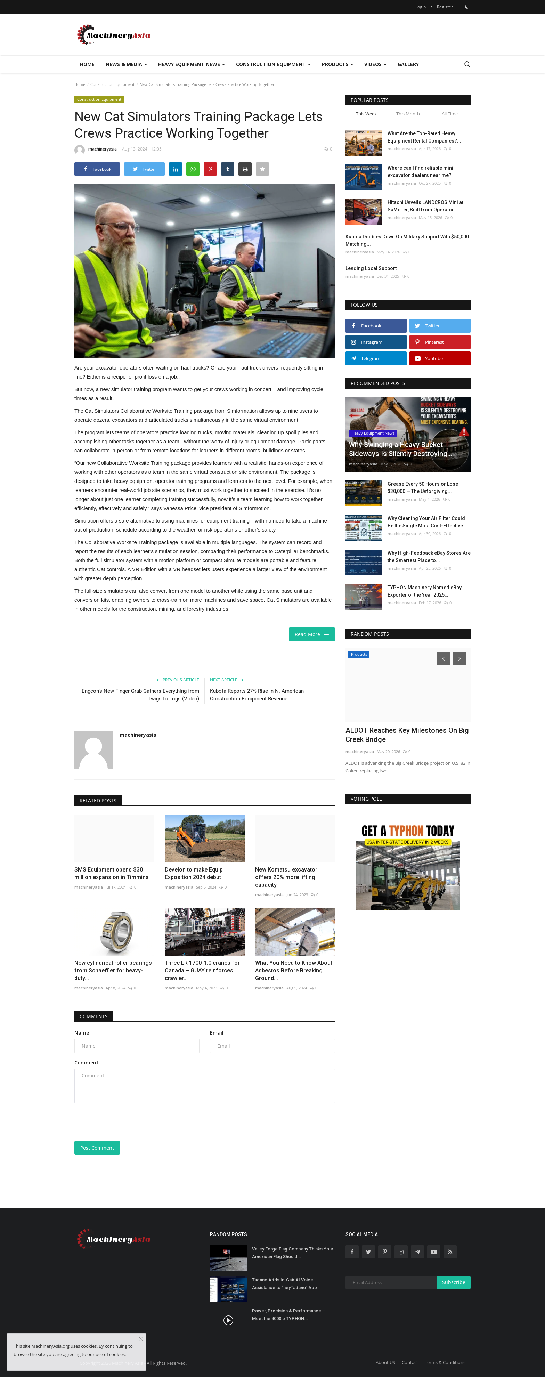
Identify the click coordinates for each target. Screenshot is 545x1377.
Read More (312, 634)
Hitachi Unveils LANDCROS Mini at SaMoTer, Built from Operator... (425, 206)
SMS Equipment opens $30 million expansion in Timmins (111, 873)
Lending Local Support (371, 268)
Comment (86, 1062)
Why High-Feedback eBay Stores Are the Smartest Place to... (429, 556)
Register (445, 7)
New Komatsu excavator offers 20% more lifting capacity (286, 877)
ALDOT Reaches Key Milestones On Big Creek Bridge (407, 735)
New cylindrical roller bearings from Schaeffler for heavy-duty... (113, 970)
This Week (366, 114)
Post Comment (97, 1147)
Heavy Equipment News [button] (191, 64)
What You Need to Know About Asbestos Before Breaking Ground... (293, 970)
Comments (94, 1016)
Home (87, 64)
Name (81, 1032)
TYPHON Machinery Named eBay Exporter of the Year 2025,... (425, 591)
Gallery (408, 64)
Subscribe (453, 1282)
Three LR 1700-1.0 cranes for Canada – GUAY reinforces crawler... (202, 970)
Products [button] (337, 64)
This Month (408, 114)
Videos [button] (375, 64)
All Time (450, 114)
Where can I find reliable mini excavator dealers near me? (420, 171)
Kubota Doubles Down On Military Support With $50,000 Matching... (407, 240)
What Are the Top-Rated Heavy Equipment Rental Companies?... (424, 137)
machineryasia (95, 150)
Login (420, 7)
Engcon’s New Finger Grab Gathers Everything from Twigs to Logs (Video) (140, 695)
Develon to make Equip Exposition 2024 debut (194, 873)
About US (385, 1362)
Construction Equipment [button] (273, 64)
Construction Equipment (112, 84)
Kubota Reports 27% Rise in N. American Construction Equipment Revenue (257, 695)
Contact (410, 1362)
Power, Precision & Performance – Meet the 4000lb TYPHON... (288, 1314)
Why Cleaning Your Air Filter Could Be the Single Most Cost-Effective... (427, 522)
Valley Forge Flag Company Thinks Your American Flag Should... (292, 1252)
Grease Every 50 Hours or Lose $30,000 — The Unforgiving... (423, 487)
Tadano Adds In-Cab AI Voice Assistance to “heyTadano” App (284, 1283)
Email (216, 1032)
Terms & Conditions (445, 1362)
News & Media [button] (126, 64)
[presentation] (127, 1122)
